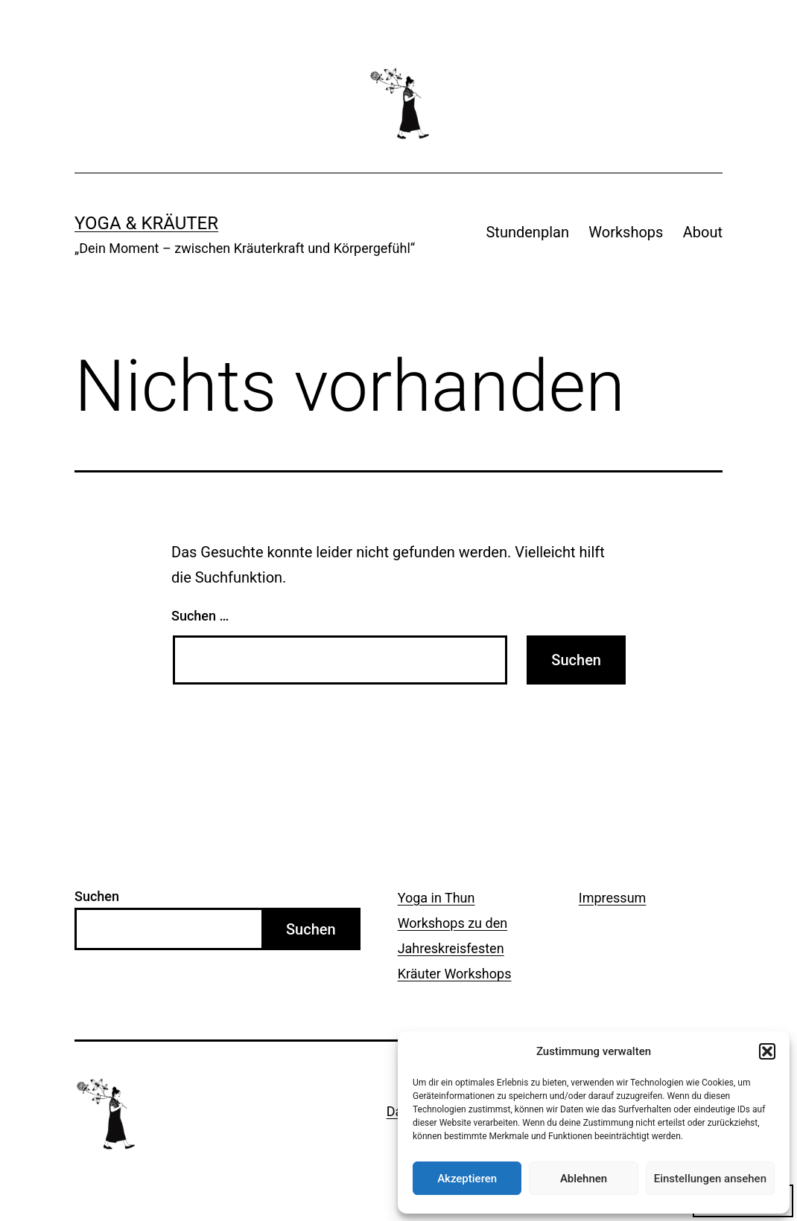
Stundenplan (527, 232)
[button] (767, 1051)
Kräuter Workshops (455, 973)
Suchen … (200, 616)
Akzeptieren (467, 1178)
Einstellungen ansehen (710, 1178)
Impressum (613, 898)
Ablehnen (583, 1178)
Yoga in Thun (436, 898)
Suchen (96, 896)
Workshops (625, 232)
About (703, 232)
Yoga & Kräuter (146, 223)
